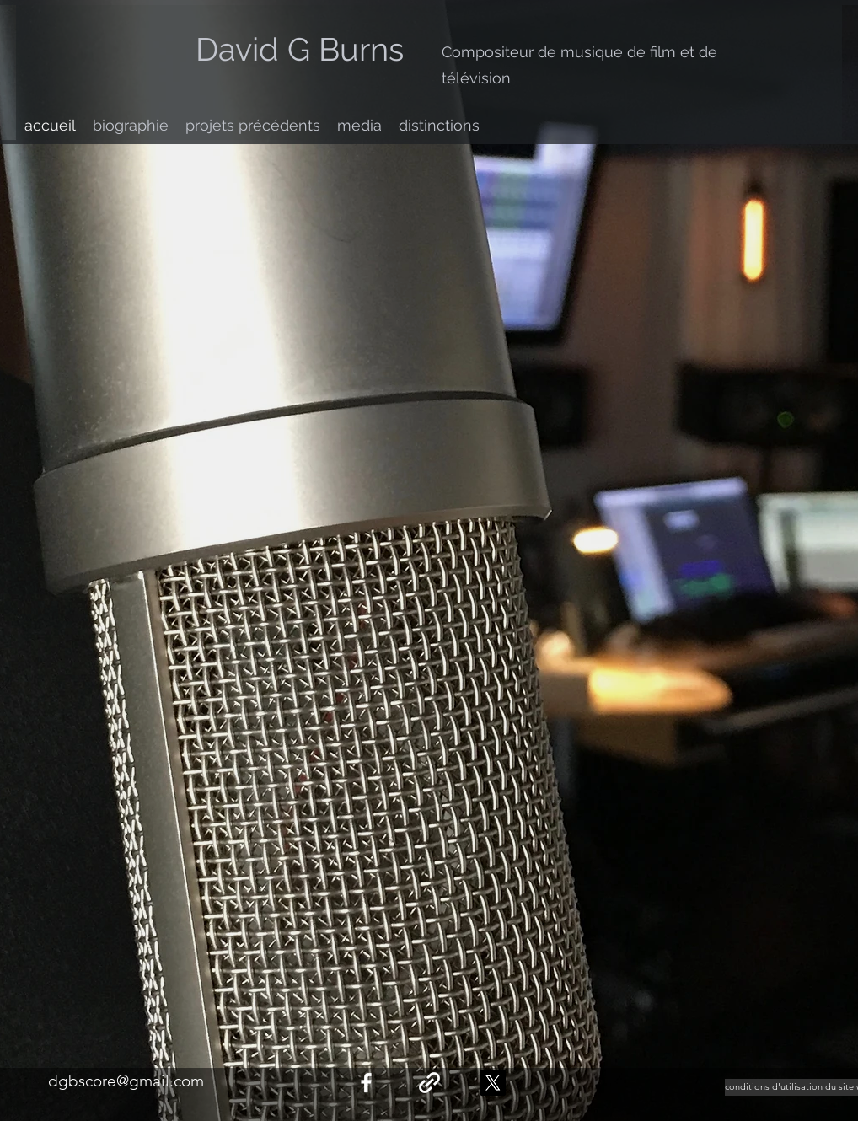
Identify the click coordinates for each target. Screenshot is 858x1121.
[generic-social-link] (429, 1083)
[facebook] (366, 1083)
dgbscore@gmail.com (126, 1081)
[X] (493, 1083)
